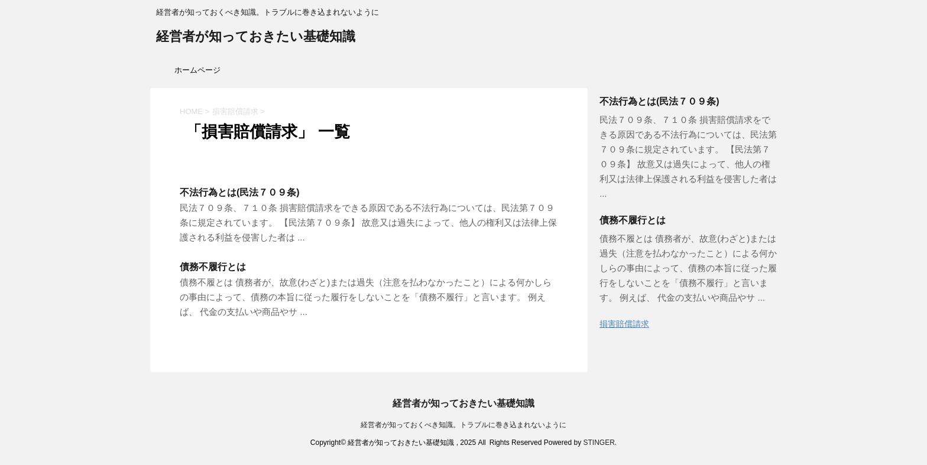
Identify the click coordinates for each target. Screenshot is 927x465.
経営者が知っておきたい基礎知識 (255, 37)
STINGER (598, 442)
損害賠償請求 (624, 324)
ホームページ (197, 70)
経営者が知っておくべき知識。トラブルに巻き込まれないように (463, 425)
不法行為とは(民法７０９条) (240, 192)
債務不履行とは (213, 267)
